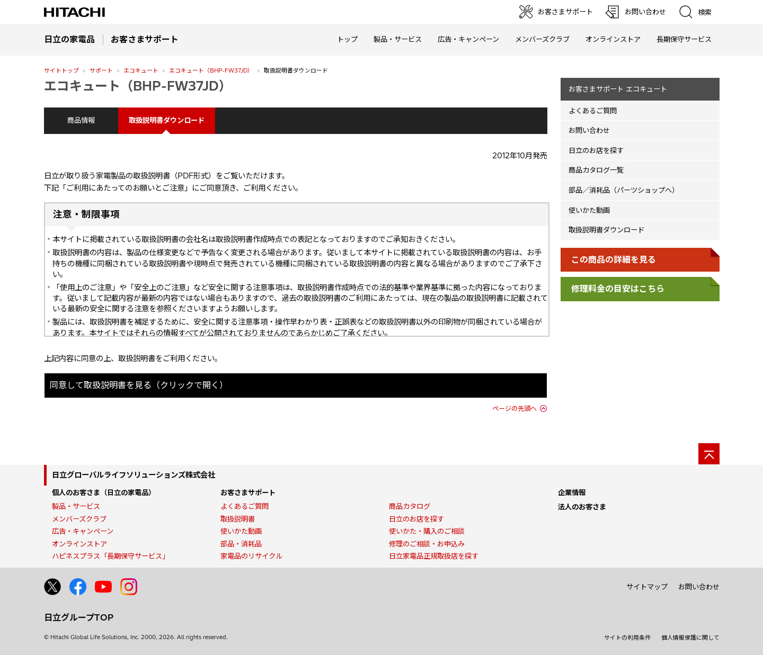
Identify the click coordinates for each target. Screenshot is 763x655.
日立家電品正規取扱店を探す (433, 556)
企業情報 (571, 492)
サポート (101, 70)
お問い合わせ (589, 130)
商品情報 (81, 120)
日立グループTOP (78, 617)
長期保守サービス (684, 39)
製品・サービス (76, 506)
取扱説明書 (237, 519)
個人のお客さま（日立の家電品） (103, 492)
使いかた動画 (589, 210)
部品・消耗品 (241, 544)
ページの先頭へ (514, 408)
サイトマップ (647, 586)
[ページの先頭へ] (709, 453)
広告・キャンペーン (82, 531)
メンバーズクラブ (542, 39)
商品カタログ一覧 (596, 170)
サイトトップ (61, 70)
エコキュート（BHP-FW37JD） (211, 70)
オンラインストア (613, 39)
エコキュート (140, 70)
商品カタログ (409, 506)
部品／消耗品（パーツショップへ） (624, 190)
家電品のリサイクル (251, 556)
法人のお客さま (582, 507)
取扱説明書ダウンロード (606, 230)
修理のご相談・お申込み (427, 544)
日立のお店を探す (596, 150)
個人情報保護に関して (690, 637)
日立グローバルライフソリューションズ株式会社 (133, 475)
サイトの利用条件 (627, 637)
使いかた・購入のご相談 (427, 531)
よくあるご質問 (593, 110)
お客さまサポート (248, 492)
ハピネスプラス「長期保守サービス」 (110, 556)
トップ (347, 39)
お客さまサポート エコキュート (618, 89)
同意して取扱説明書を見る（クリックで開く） (139, 385)
